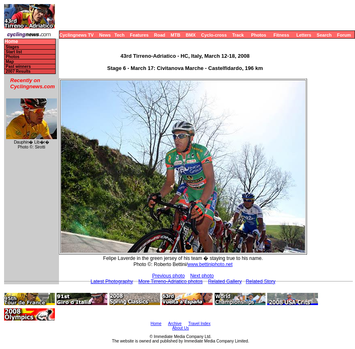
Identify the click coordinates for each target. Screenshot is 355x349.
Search (324, 35)
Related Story (260, 281)
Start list (14, 52)
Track (238, 35)
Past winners (18, 66)
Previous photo (168, 276)
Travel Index (199, 323)
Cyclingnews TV (76, 35)
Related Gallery (225, 281)
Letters (303, 35)
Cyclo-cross (214, 35)
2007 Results (18, 71)
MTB (176, 35)
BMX (191, 35)
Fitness (281, 35)
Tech (119, 35)
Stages (12, 47)
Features (139, 35)
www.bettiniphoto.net (210, 264)
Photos (258, 35)
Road (160, 35)
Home (11, 41)
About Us (180, 328)
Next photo (202, 276)
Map (10, 61)
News (105, 35)
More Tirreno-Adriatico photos (170, 281)
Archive (174, 323)
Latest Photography (112, 281)
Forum (344, 35)
